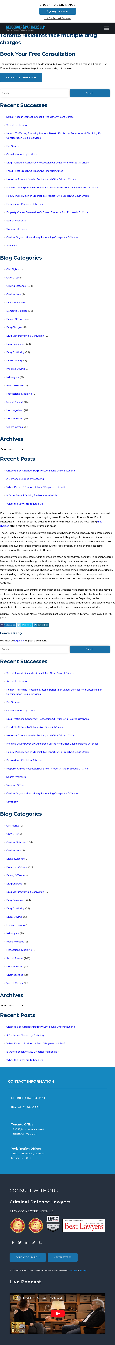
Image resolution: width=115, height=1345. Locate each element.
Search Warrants (16, 220)
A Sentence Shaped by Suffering (25, 478)
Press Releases (15, 385)
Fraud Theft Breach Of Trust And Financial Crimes (34, 170)
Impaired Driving (15, 368)
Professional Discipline (19, 393)
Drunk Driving (14, 360)
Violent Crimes (14, 426)
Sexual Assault (14, 401)
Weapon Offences (17, 228)
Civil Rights (12, 269)
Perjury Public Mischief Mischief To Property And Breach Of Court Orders (48, 195)
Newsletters (63, 1257)
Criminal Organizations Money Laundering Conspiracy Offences (42, 237)
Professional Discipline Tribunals (24, 204)
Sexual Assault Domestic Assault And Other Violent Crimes (40, 116)
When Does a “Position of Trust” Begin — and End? (35, 487)
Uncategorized (14, 410)
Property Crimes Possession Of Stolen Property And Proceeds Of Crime (47, 212)
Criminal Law (13, 294)
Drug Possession (15, 344)
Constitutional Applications (21, 154)
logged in (19, 640)
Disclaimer (73, 1270)
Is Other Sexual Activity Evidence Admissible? (32, 495)
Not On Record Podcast (57, 18)
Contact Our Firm (21, 77)
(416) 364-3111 (58, 11)
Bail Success (13, 146)
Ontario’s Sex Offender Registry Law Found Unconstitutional (40, 470)
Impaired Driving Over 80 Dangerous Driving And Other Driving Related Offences (52, 187)
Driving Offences (16, 319)
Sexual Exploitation (17, 125)
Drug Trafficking (15, 352)
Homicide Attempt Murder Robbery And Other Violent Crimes (41, 179)
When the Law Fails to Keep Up (24, 503)
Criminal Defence (16, 285)
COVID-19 (12, 277)
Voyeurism (12, 245)
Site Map (82, 1270)
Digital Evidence (15, 302)
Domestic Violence (17, 310)
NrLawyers (12, 377)
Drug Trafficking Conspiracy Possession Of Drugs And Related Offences (47, 162)
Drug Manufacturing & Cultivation (25, 335)
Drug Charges (14, 327)
